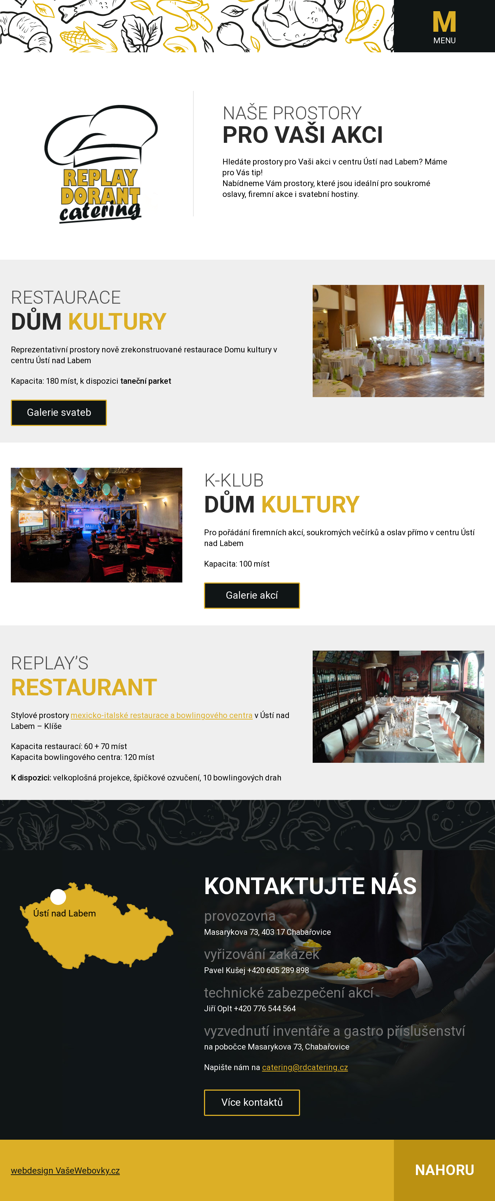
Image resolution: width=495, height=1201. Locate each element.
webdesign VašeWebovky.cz (65, 1171)
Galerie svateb (59, 412)
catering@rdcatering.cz (305, 1067)
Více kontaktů (252, 1102)
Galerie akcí (252, 595)
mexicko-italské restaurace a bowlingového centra (162, 715)
